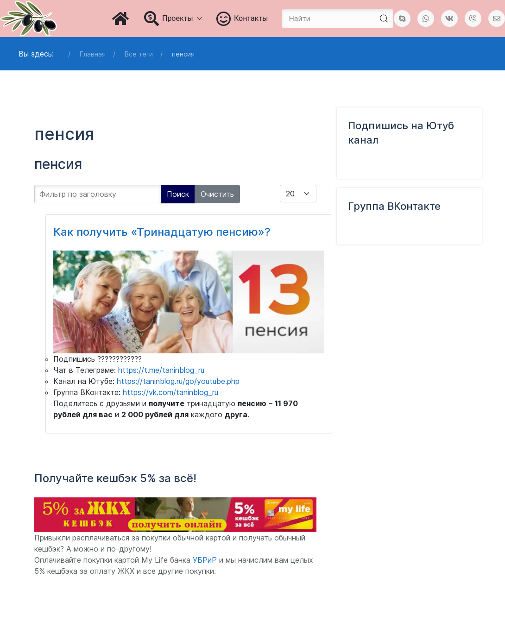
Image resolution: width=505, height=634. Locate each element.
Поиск (178, 194)
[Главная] (121, 18)
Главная (93, 54)
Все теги (139, 54)
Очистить (217, 194)
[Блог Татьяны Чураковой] (28, 18)
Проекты (173, 18)
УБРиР (205, 560)
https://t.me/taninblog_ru (161, 370)
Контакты (242, 18)
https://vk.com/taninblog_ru (170, 392)
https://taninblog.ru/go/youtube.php (178, 381)
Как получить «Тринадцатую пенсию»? (162, 232)
